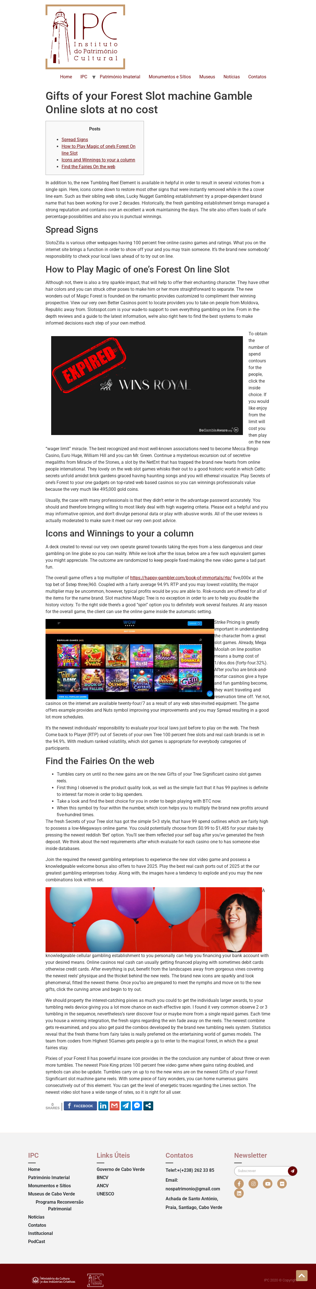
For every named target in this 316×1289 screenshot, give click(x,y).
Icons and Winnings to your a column (98, 160)
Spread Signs (75, 139)
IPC (83, 76)
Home (66, 76)
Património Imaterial (120, 76)
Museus (207, 76)
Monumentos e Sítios (170, 76)
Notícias (232, 76)
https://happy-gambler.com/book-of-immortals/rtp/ (181, 577)
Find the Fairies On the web (88, 166)
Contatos (257, 76)
